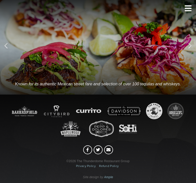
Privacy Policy (86, 166)
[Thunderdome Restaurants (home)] (98, 24)
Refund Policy (109, 166)
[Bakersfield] (98, 60)
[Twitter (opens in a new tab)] (98, 149)
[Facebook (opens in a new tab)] (87, 149)
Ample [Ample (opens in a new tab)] (108, 177)
